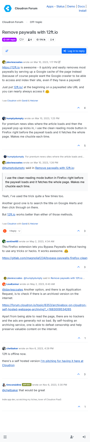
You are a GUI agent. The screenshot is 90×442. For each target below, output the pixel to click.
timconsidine (13, 384)
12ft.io (11, 214)
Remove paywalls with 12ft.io (54, 168)
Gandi (25, 100)
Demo (71, 6)
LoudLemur (12, 284)
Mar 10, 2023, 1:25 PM (47, 118)
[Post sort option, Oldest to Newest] (7, 51)
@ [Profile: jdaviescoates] (12, 289)
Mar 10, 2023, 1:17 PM (45, 62)
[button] (5, 437)
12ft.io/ (18, 87)
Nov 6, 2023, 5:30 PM (55, 384)
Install (82, 10)
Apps (50, 6)
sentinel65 (12, 241)
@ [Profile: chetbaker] (10, 390)
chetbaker (12, 348)
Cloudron (11, 100)
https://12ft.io (11, 67)
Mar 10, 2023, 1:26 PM (46, 162)
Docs (81, 6)
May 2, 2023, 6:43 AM (42, 284)
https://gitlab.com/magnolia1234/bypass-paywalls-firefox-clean (44, 258)
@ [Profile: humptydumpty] (13, 168)
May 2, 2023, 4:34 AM (42, 241)
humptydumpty (15, 118)
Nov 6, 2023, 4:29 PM (41, 348)
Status (60, 6)
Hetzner (34, 100)
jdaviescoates (14, 62)
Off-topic (9, 39)
